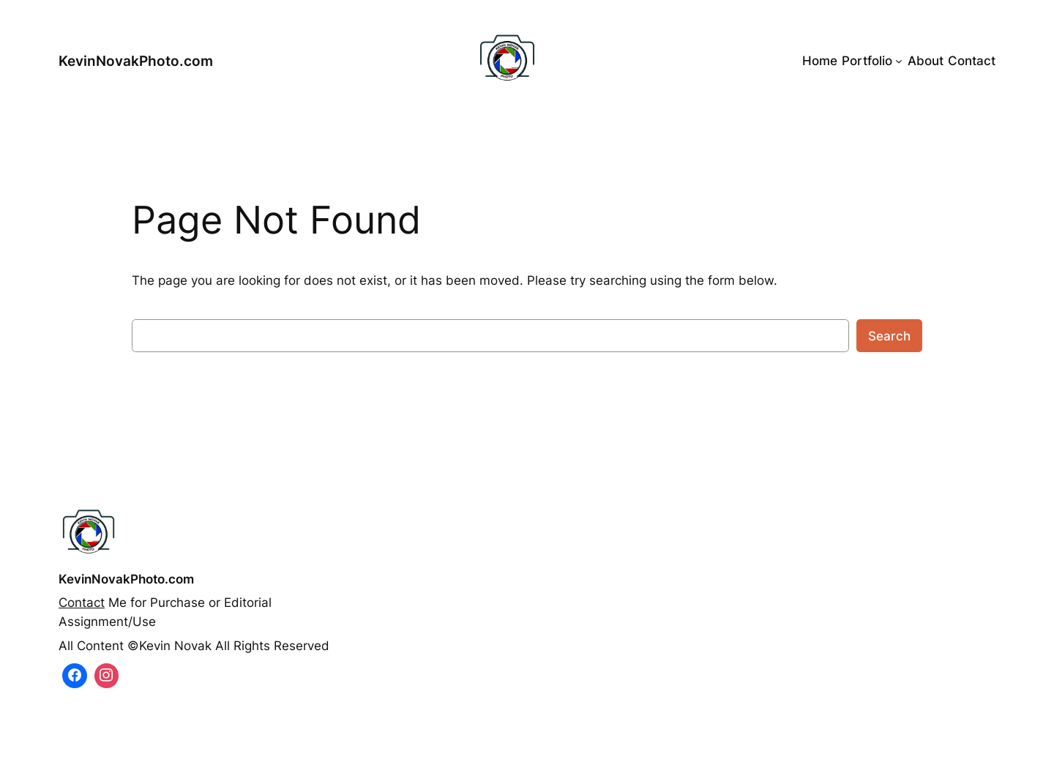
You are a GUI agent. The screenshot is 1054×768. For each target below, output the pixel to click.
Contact (82, 602)
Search (889, 336)
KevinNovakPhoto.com (136, 61)
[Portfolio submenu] (898, 60)
